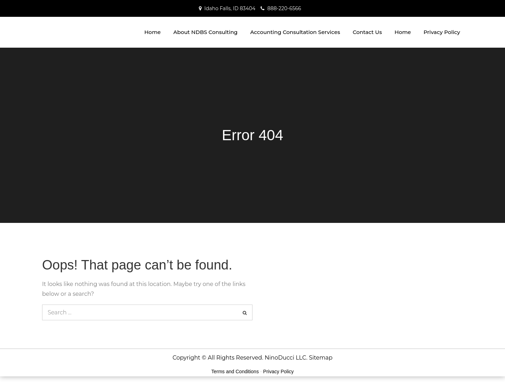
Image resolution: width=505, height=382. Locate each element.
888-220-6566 (284, 8)
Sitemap (320, 357)
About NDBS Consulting (205, 32)
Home (152, 32)
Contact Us (367, 32)
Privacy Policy (442, 32)
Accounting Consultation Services (295, 32)
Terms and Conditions (235, 371)
